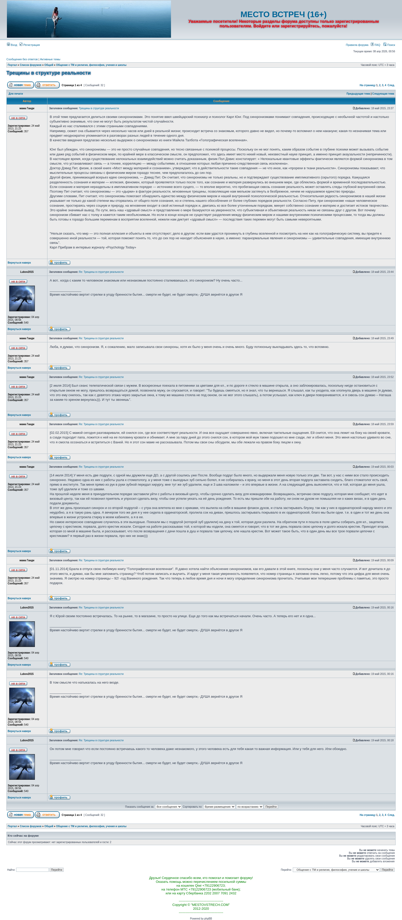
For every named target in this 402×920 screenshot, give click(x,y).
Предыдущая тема (358, 93)
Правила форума (357, 44)
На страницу (368, 85)
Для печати (16, 93)
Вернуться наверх (19, 262)
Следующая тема (383, 93)
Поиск (389, 44)
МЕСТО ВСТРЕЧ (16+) (283, 14)
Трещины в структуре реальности (48, 73)
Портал (12, 65)
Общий (48, 65)
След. (391, 85)
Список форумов (31, 65)
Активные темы (50, 59)
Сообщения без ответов (22, 59)
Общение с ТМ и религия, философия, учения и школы (91, 65)
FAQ (375, 44)
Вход (12, 44)
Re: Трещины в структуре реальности (101, 272)
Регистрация (29, 44)
